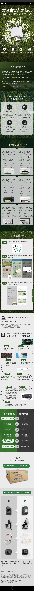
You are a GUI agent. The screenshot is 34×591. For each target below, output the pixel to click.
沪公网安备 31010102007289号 (17, 589)
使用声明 (19, 586)
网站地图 (9, 586)
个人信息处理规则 (23, 586)
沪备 (20, 588)
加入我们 (16, 586)
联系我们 (12, 586)
